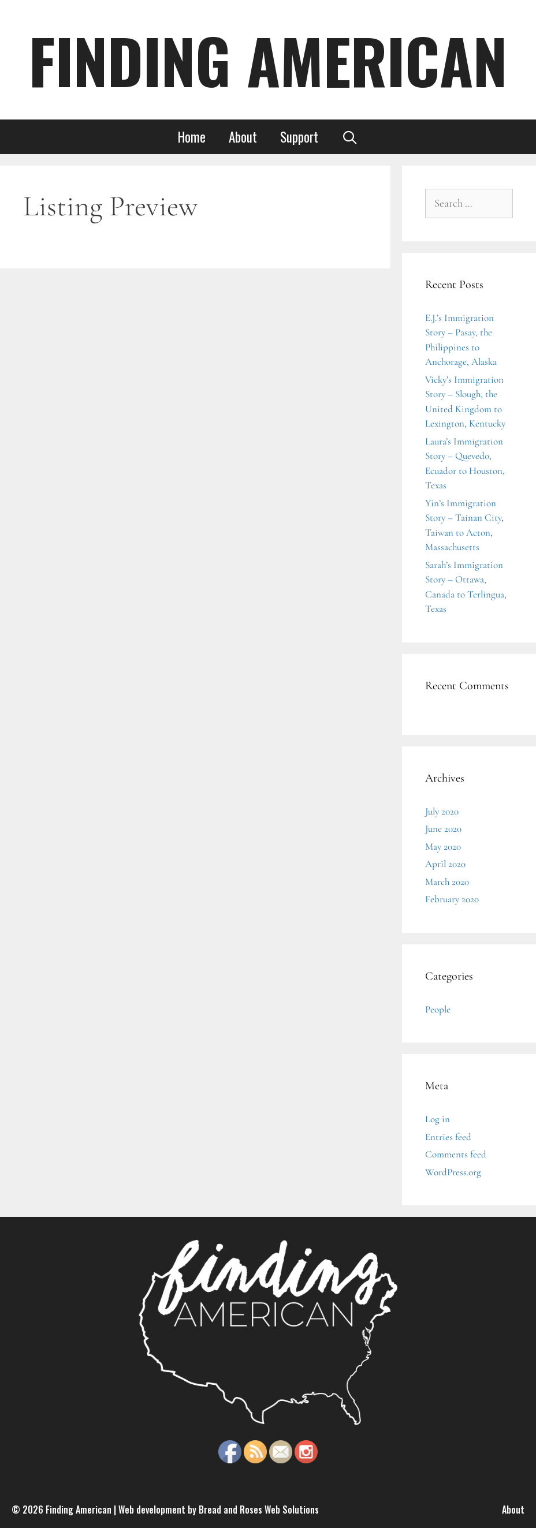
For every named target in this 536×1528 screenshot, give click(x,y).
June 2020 (443, 829)
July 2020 (442, 811)
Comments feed (455, 1154)
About (243, 137)
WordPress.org (453, 1172)
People (438, 1009)
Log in (437, 1119)
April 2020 (445, 864)
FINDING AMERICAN (268, 59)
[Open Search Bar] (350, 136)
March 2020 (447, 882)
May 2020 (443, 846)
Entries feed (448, 1137)
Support (299, 137)
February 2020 (452, 899)
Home (192, 137)
